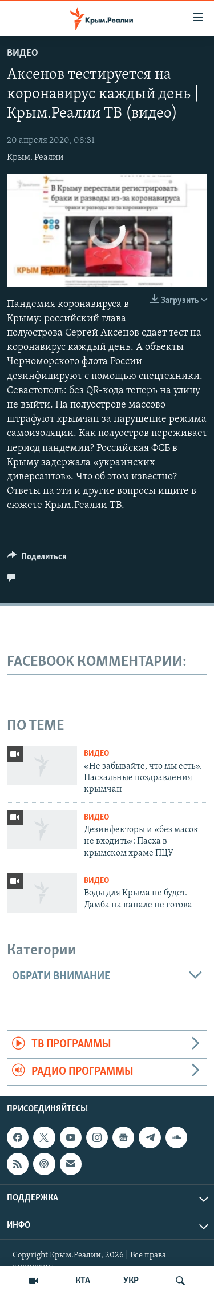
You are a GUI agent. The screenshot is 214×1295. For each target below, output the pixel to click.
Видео (22, 53)
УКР (131, 1280)
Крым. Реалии (35, 157)
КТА (82, 1280)
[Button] (37, 559)
